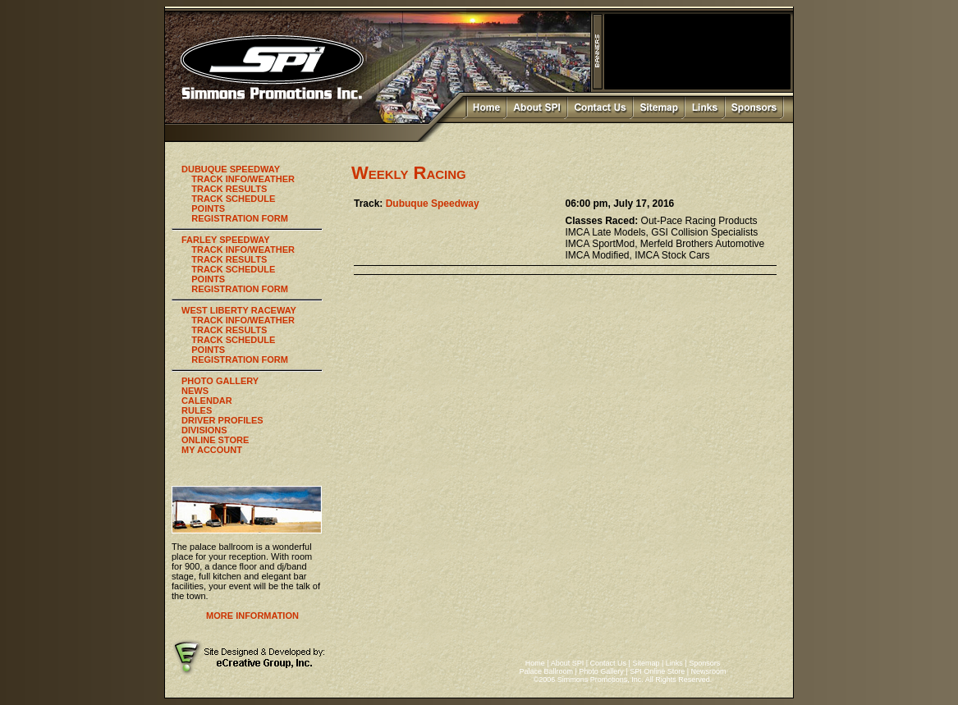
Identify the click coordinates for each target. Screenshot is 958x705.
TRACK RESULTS (229, 189)
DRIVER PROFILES (222, 420)
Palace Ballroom (546, 671)
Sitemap (645, 663)
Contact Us (608, 663)
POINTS (208, 208)
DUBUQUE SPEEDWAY (230, 169)
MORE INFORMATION (252, 615)
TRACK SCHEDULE (233, 199)
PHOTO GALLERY (220, 381)
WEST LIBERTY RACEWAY (238, 310)
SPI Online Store (657, 671)
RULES (196, 410)
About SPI (567, 663)
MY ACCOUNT (211, 450)
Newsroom (709, 671)
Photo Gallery (601, 671)
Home (535, 663)
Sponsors (704, 663)
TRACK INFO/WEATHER (243, 179)
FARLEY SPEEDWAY (225, 240)
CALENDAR (206, 400)
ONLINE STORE (215, 440)
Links (674, 663)
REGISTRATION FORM (239, 218)
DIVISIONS (204, 430)
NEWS (195, 391)
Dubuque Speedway (432, 203)
